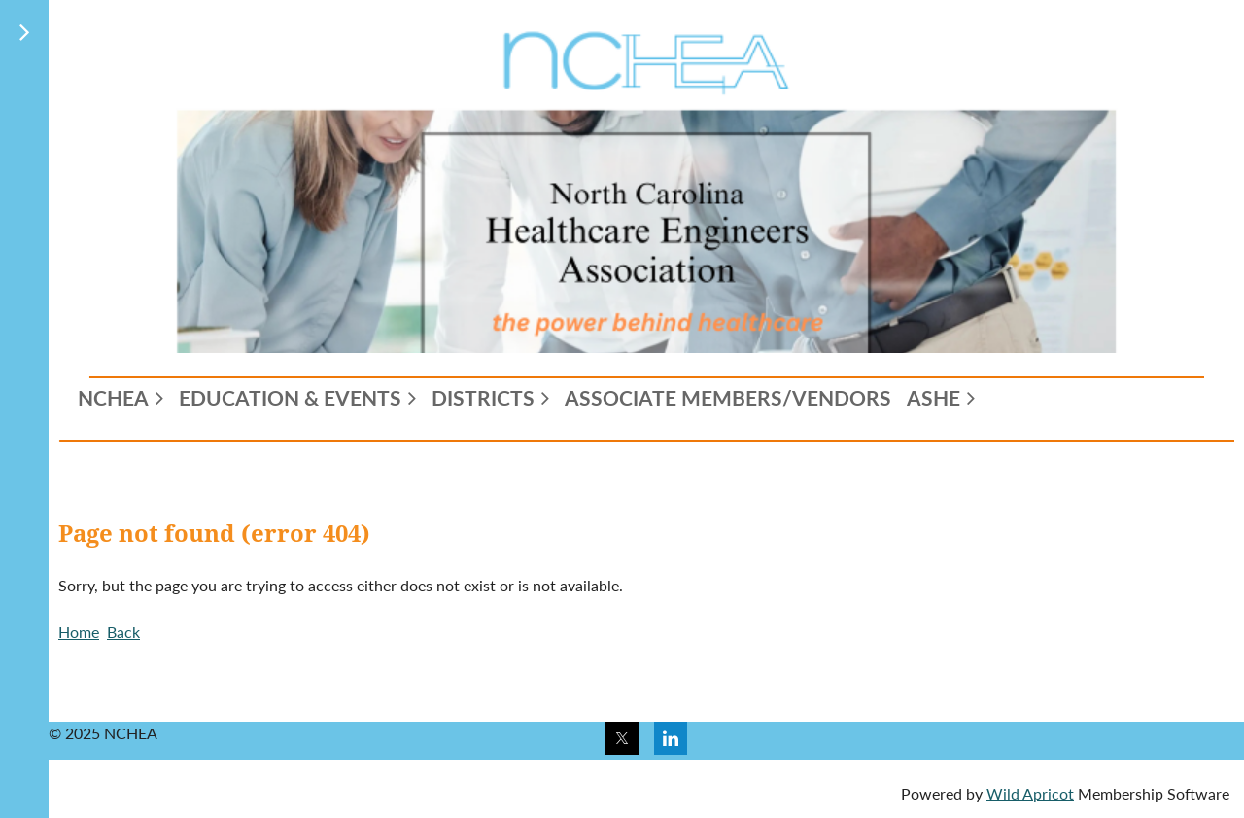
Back (123, 631)
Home (78, 631)
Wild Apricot (1030, 793)
